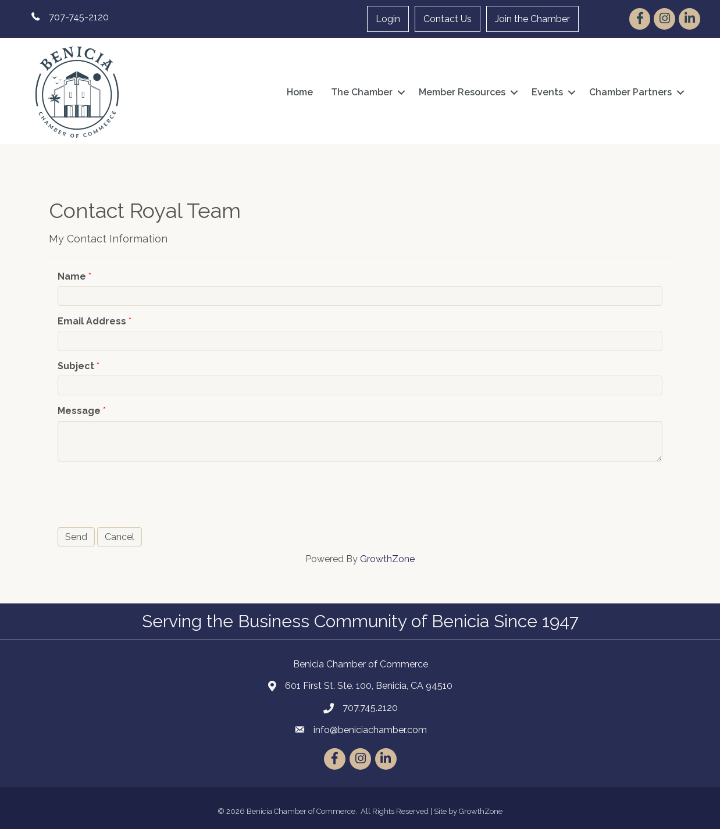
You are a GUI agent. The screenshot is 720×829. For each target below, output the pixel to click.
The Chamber (362, 92)
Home (300, 92)
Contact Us (447, 18)
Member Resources (462, 92)
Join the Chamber (532, 18)
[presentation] (146, 493)
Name (72, 276)
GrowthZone (387, 558)
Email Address (92, 321)
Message (79, 410)
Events (547, 92)
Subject (76, 365)
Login (388, 18)
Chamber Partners (630, 92)
